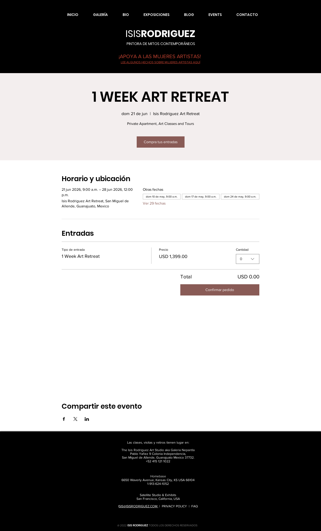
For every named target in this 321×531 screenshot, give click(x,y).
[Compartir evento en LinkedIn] (87, 419)
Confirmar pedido (219, 290)
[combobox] (247, 259)
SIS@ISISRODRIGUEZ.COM (138, 506)
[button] (96, 15)
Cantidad (242, 249)
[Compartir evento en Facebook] (64, 419)
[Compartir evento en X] (75, 419)
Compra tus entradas (160, 142)
